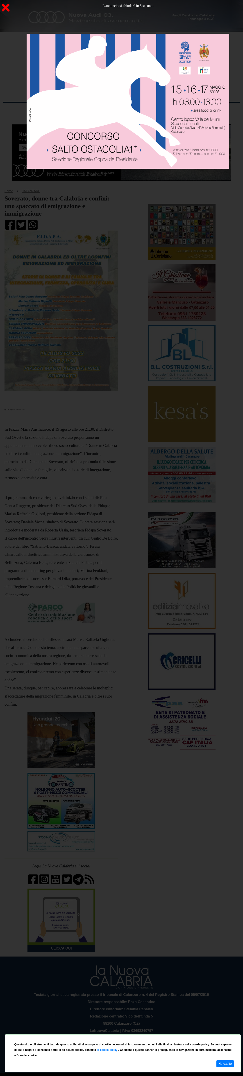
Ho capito (225, 1063)
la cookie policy (107, 1049)
